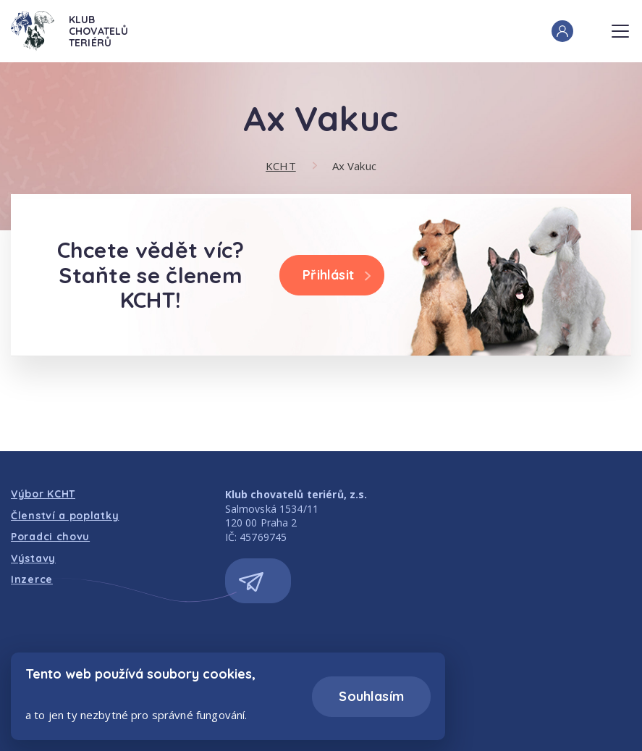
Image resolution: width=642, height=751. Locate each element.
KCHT (281, 166)
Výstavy (33, 558)
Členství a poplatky (65, 515)
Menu (620, 26)
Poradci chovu (50, 536)
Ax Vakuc (354, 166)
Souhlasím (371, 696)
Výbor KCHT (43, 493)
